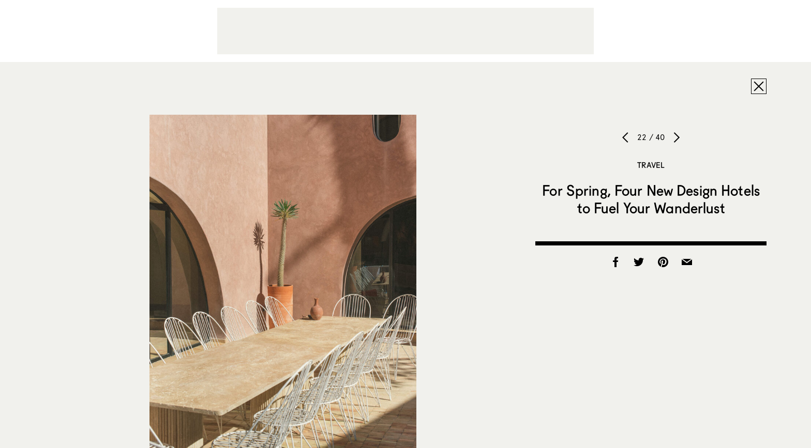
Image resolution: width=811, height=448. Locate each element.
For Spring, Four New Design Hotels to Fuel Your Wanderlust (651, 199)
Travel (651, 164)
